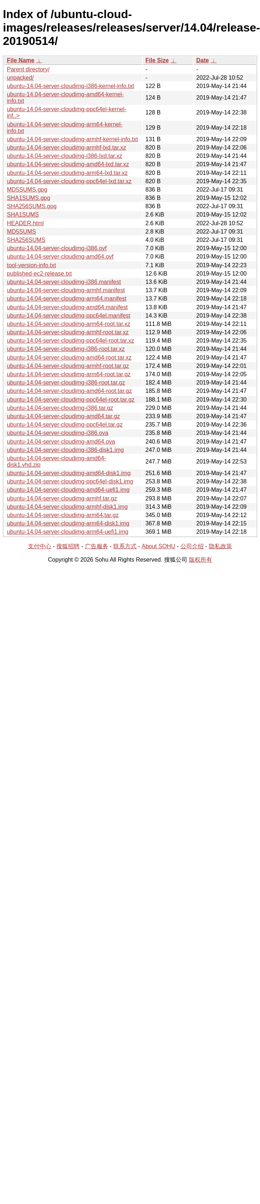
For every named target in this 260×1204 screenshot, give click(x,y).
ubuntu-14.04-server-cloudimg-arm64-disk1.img (68, 523)
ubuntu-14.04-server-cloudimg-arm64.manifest (66, 298)
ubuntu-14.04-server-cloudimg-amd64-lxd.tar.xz (68, 164)
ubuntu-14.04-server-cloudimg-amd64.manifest (67, 307)
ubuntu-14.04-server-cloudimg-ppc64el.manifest (68, 315)
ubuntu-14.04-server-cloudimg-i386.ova (57, 433)
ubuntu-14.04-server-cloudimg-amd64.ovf (60, 256)
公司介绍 (192, 546)
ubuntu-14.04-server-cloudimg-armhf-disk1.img (67, 507)
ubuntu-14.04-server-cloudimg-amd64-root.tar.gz (69, 391)
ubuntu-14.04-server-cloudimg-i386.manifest (64, 282)
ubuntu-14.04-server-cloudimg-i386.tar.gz (60, 408)
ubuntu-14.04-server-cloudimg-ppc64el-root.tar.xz (70, 340)
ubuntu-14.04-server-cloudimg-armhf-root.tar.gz (68, 366)
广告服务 (96, 546)
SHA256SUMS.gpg (32, 206)
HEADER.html (25, 223)
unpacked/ (20, 78)
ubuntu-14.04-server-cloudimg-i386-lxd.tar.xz (64, 156)
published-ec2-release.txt (39, 273)
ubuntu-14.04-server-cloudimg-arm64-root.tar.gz (69, 374)
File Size (157, 60)
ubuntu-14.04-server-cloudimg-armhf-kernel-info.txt (72, 139)
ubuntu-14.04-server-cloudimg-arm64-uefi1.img (67, 532)
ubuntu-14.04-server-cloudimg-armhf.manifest (66, 290)
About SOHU (158, 546)
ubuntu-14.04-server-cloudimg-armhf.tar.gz (62, 498)
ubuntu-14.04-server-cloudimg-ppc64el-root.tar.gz (70, 400)
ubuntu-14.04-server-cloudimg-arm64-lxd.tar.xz (67, 173)
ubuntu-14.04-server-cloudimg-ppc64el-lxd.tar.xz (69, 181)
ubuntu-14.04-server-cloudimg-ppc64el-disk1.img (70, 481)
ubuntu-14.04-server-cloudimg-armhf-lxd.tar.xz (66, 147)
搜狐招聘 (68, 546)
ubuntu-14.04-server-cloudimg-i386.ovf (57, 248)
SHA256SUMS (26, 240)
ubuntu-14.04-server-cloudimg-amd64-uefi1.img (68, 490)
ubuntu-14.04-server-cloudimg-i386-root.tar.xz (66, 349)
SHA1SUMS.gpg (28, 198)
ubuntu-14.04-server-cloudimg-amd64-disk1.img (69, 473)
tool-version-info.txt (31, 265)
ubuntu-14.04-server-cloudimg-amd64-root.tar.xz (69, 358)
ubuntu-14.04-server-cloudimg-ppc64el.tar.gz (64, 424)
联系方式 (125, 546)
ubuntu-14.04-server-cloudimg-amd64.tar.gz (63, 416)
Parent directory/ (28, 69)
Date (202, 60)
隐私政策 (220, 546)
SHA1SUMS (23, 214)
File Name (20, 60)
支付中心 (39, 546)
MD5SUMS (21, 231)
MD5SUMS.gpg (27, 189)
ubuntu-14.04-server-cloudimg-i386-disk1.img (65, 450)
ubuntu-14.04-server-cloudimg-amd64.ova (61, 442)
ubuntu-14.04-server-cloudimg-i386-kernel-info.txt (70, 86)
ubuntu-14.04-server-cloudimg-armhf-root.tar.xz (68, 332)
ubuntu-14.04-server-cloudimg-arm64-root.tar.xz (68, 324)
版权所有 (200, 560)
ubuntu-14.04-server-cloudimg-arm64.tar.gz (63, 515)
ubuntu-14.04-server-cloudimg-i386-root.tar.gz (66, 382)
